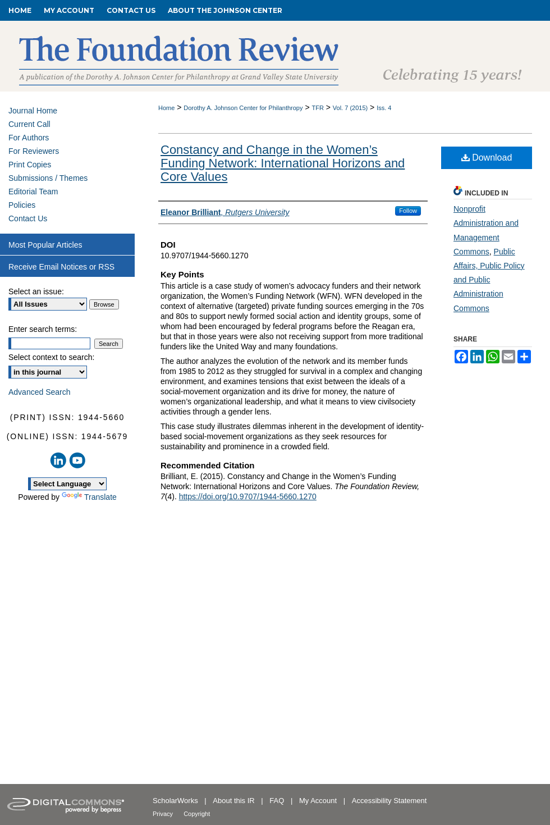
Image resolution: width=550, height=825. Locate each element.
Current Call (29, 124)
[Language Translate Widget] (67, 483)
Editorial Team (33, 191)
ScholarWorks (176, 800)
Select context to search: (51, 357)
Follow (408, 210)
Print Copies (29, 164)
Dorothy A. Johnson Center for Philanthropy (243, 107)
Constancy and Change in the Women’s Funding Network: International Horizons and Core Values (283, 163)
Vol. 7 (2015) (350, 107)
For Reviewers (33, 151)
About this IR (234, 800)
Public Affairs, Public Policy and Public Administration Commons (489, 280)
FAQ (277, 800)
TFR (317, 107)
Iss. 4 (384, 107)
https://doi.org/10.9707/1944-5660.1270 (248, 496)
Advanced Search (39, 392)
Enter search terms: (42, 329)
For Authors (28, 137)
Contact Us (27, 218)
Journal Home (32, 110)
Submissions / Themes (48, 178)
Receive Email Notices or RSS (61, 266)
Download (486, 157)
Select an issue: (36, 291)
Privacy (164, 813)
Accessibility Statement (389, 800)
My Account (319, 800)
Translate (89, 497)
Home (166, 107)
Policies (21, 204)
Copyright (197, 813)
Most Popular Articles (45, 244)
